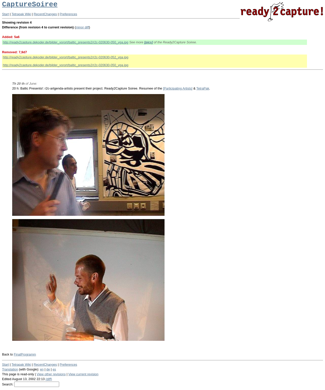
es (54, 369)
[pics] (148, 42)
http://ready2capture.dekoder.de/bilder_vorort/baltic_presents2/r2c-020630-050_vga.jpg (65, 42)
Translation (10, 369)
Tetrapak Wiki (21, 14)
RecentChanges (45, 14)
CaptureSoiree (29, 4)
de (48, 369)
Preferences (68, 14)
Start (5, 14)
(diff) (48, 379)
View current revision (83, 374)
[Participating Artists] (177, 88)
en (42, 369)
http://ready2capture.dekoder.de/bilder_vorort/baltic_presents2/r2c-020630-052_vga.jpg (65, 57)
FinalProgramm (25, 354)
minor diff (82, 27)
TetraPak (202, 88)
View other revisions (51, 374)
